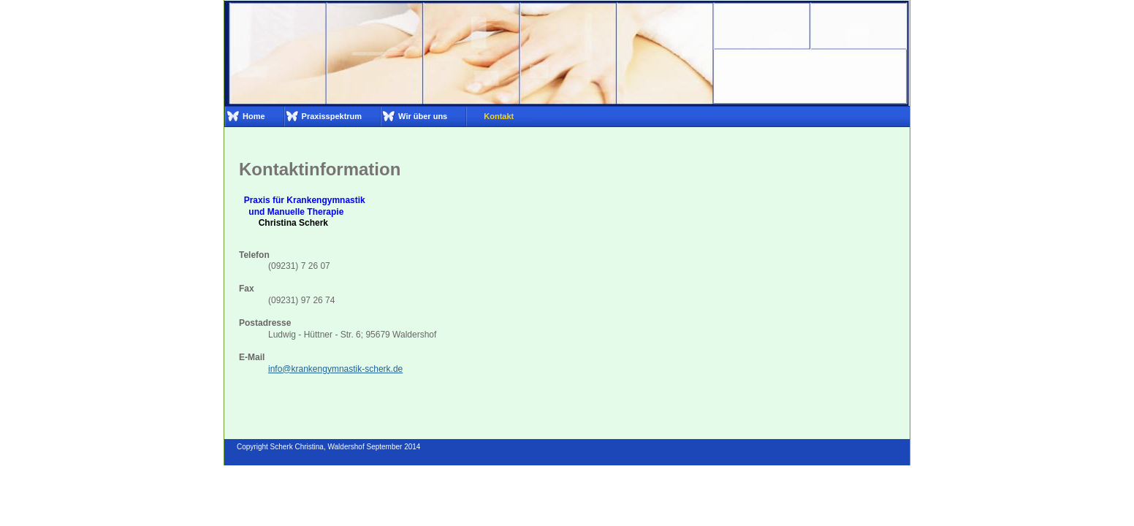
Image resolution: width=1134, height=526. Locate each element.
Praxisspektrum (332, 116)
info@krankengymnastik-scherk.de (335, 369)
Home (254, 116)
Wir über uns (422, 116)
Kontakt (499, 116)
